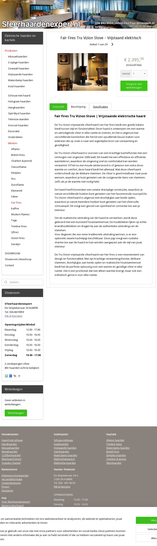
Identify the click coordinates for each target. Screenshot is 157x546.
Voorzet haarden (18, 125)
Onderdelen (15, 137)
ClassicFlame (18, 167)
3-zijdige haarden (18, 62)
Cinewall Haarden (18, 68)
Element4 (16, 190)
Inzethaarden (61, 444)
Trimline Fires (19, 226)
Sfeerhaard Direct (11, 459)
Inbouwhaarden (17, 56)
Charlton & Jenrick (21, 161)
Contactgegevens (11, 483)
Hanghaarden (16, 107)
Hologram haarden (19, 101)
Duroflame (17, 184)
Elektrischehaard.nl (64, 459)
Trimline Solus (114, 444)
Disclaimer (7, 490)
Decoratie (14, 131)
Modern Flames (20, 214)
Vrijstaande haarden (20, 74)
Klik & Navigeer (14, 316)
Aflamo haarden (115, 440)
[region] (53, 527)
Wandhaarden (9, 451)
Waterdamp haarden (20, 80)
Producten (11, 50)
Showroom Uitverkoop (18, 259)
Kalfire (15, 208)
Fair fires (16, 202)
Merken (12, 143)
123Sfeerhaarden (11, 455)
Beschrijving (78, 106)
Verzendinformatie (12, 479)
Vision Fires (18, 238)
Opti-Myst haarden (19, 113)
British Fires (18, 155)
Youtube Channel (11, 463)
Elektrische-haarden (65, 463)
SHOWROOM (12, 253)
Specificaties (100, 106)
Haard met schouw (12, 440)
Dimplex (16, 172)
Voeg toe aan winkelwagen (134, 85)
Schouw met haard (19, 95)
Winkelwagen (16, 413)
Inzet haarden (16, 86)
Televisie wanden (18, 119)
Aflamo (15, 149)
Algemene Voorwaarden (15, 475)
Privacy (5, 486)
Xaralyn (15, 244)
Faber (14, 196)
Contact (9, 265)
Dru (13, 178)
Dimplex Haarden (116, 455)
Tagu (14, 220)
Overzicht (58, 106)
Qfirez (15, 232)
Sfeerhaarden (113, 463)
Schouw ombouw (63, 440)
